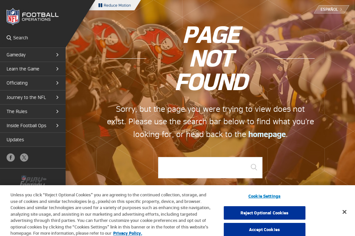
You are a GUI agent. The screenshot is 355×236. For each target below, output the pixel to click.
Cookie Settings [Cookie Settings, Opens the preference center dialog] (264, 199)
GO (254, 167)
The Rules (17, 111)
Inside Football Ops (26, 125)
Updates (15, 139)
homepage (267, 134)
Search (9, 38)
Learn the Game (23, 68)
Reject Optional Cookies (264, 216)
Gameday (16, 54)
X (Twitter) (24, 157)
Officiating (17, 83)
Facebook (11, 157)
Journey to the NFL (26, 97)
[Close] (344, 215)
